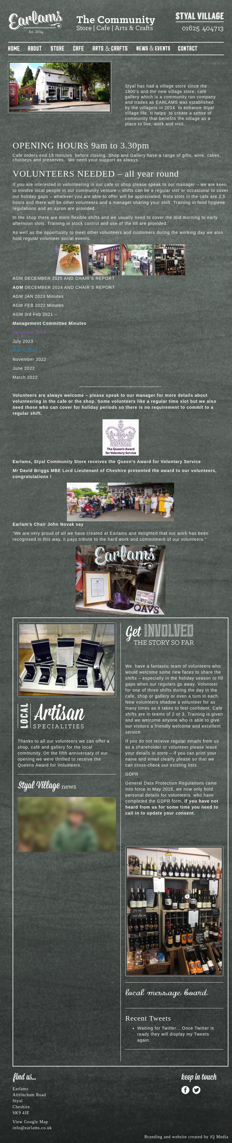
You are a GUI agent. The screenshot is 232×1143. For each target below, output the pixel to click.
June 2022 (24, 368)
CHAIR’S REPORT (95, 278)
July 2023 (23, 341)
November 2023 (29, 332)
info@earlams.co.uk (32, 1128)
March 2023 (25, 350)
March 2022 (25, 377)
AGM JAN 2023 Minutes (38, 296)
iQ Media (219, 1137)
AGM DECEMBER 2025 (38, 278)
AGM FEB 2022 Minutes (38, 305)
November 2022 (29, 359)
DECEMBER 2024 (38, 287)
